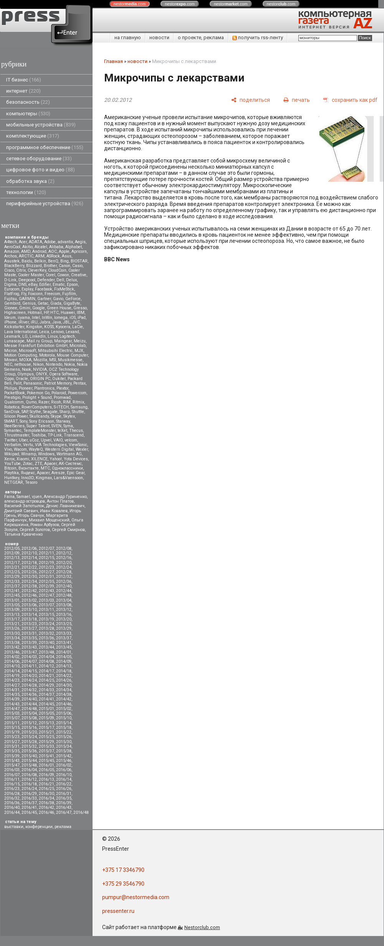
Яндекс (28, 472)
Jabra (45, 322)
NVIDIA (40, 369)
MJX (78, 350)
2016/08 (29, 774)
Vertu (28, 444)
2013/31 (29, 633)
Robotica (12, 407)
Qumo (31, 402)
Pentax (79, 383)
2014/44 (29, 704)
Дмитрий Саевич (21, 510)
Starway (63, 421)
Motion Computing (20, 355)
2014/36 (29, 694)
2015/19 (12, 732)
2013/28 (46, 628)
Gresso (80, 307)
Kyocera (63, 326)
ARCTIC (26, 256)
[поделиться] (250, 99)
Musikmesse (70, 359)
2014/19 (12, 675)
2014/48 (29, 708)
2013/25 (63, 623)
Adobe (50, 241)
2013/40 (46, 642)
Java (56, 322)
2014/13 (63, 666)
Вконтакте (28, 468)
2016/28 (12, 793)
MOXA (25, 359)
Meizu (80, 341)
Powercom (77, 392)
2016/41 (29, 807)
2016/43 (63, 807)
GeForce (73, 298)
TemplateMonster (39, 430)
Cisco (9, 270)
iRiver (23, 322)
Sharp (65, 411)
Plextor (62, 388)
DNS (22, 284)
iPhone (10, 322)
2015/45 (46, 760)
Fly (23, 293)
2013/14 (29, 614)
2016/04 (29, 769)
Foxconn (35, 293)
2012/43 (46, 590)
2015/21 (46, 732)
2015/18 (63, 727)
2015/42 (63, 755)
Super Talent (38, 425)
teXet (62, 430)
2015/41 (46, 755)
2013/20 (63, 619)
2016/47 (63, 812)
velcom (71, 440)
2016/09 (46, 774)
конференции (39, 826)
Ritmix (78, 402)
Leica (44, 331)
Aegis (80, 241)
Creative (78, 274)
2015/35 (12, 751)
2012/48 (63, 595)
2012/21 (12, 567)
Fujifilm (69, 293)
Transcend (74, 435)
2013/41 (63, 642)
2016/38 (46, 802)
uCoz (34, 440)
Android (39, 251)
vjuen (37, 496)
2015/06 (63, 713)
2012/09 (12, 553)
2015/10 (63, 717)
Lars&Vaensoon (68, 477)
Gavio (58, 298)
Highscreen (15, 312)
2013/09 (12, 609)
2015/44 (29, 760)
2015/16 (29, 727)
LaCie (77, 326)
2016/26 (63, 788)
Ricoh (56, 402)
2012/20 (63, 562)
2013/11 (46, 609)
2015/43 (12, 760)
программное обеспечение (44, 147)
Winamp (28, 453)
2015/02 (63, 708)
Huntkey (11, 477)
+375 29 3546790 (123, 884)
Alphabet (73, 246)
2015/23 (12, 736)
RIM (67, 402)
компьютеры (28, 113)
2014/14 (12, 671)
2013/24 (46, 623)
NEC (8, 364)
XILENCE (39, 458)
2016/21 (46, 784)
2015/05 (46, 713)
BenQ (53, 261)
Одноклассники (67, 468)
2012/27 (46, 571)
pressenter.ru (118, 911)
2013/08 (63, 604)
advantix (65, 241)
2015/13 (46, 722)
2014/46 (63, 704)
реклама (63, 826)
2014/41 (46, 699)
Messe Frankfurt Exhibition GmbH (36, 345)
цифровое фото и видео (40, 170)
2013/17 (12, 619)
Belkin (40, 261)
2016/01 (46, 765)
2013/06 (29, 604)
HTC (54, 312)
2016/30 (46, 793)
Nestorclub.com (202, 927)
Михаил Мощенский (49, 520)
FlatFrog (11, 293)
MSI (52, 359)
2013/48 (46, 652)
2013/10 (29, 609)
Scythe (35, 411)
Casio (77, 265)
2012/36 (63, 581)
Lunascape (14, 341)
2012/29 (12, 576)
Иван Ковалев (54, 510)
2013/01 (12, 600)
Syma (68, 425)
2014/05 (63, 656)
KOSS (49, 326)
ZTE (38, 463)
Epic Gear (75, 472)
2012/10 (29, 553)
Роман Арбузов (44, 524)
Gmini (24, 307)
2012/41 (12, 590)
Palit (17, 383)
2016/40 (12, 807)
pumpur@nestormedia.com (135, 897)
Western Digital (59, 449)
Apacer (43, 472)
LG (25, 336)
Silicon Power (16, 416)
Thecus (76, 430)
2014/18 (63, 671)
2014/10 (12, 666)
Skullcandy (39, 416)
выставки (13, 826)
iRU (34, 322)
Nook (26, 369)
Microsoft (27, 350)
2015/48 (29, 765)
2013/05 (12, 604)
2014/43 (12, 704)
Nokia (69, 364)
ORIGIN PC (40, 378)
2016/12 (29, 779)
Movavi (10, 359)
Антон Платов (60, 501)
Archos (10, 256)
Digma (10, 284)
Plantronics (44, 388)
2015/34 (63, 746)
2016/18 (29, 784)
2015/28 (29, 741)
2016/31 (63, 793)
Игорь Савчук (31, 515)
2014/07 (29, 661)
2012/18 (29, 562)
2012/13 (12, 557)
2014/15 (29, 671)
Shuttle (78, 411)
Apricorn (79, 251)
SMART (11, 421)
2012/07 (46, 548)
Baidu (27, 261)
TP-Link (55, 435)
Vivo (8, 449)
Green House (59, 307)
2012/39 (46, 586)
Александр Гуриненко (65, 496)
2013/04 (63, 600)
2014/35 (12, 694)
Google (38, 307)
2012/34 (29, 581)
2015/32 (29, 746)
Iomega (61, 317)
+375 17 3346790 (123, 870)
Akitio (27, 246)
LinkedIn (38, 336)
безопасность (28, 102)
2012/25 (12, 571)
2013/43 (29, 647)
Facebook (43, 289)
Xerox (9, 458)
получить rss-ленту (257, 37)
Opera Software (63, 374)
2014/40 (29, 699)
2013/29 (63, 628)
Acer (23, 241)
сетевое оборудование (39, 158)
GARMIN (27, 298)
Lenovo (57, 331)
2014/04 (46, 656)
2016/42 (46, 807)
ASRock (53, 256)
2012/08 (63, 548)
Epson (72, 284)
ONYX (41, 374)
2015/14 (63, 722)
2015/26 (63, 736)
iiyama (24, 317)
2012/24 (63, 567)
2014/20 (29, 675)
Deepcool (26, 279)
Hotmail (35, 312)
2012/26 (29, 571)
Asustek (12, 261)
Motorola (47, 355)
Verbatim (12, 444)
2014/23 (12, 680)
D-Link (10, 279)
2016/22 (63, 784)
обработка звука (30, 181)
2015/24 (29, 736)
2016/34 (46, 798)
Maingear (63, 341)
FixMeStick (64, 289)
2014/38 (63, 694)
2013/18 (29, 619)
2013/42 (12, 647)
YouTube (12, 463)
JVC (76, 322)
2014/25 (46, 680)
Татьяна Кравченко (23, 534)
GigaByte (71, 303)
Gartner (44, 298)
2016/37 (29, 802)
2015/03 (12, 713)
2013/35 (29, 638)
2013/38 (12, 642)
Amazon (11, 251)
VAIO (58, 440)
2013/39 (29, 642)
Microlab (78, 345)
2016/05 (46, 769)
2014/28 (29, 685)
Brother (50, 265)
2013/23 (29, 623)
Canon (64, 265)
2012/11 (46, 553)
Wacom (20, 449)
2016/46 (46, 812)
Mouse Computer (72, 355)
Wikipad (11, 453)
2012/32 (63, 576)
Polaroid (58, 392)
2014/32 (29, 689)
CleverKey (37, 270)
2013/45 (63, 647)
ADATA (35, 241)
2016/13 (46, 779)
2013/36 (46, 638)
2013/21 (12, 623)
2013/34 (12, 638)
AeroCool (12, 246)
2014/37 (46, 694)
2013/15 (46, 614)
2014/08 (46, 661)
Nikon (38, 364)
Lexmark (12, 336)
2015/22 (63, 732)
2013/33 (63, 633)
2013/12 (63, 609)
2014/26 (63, 680)
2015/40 (29, 755)
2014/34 (63, 689)
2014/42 (63, 699)
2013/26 (12, 628)
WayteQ (36, 449)
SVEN (56, 425)
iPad (82, 317)
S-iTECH (61, 407)
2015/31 (12, 746)
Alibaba (56, 246)
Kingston (34, 326)
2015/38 (63, 751)
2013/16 (63, 614)
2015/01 (46, 708)
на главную (127, 37)
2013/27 (29, 628)
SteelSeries (14, 425)
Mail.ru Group (39, 341)
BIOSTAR (79, 261)
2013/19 (46, 619)
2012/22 (29, 567)
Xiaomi (23, 458)
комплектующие (32, 136)
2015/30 (63, 741)
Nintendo (54, 364)
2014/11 (29, 666)
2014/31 (12, 689)
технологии (26, 192)
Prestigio (12, 397)
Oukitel (59, 378)
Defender (46, 279)
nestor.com (130, 4)
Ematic (59, 284)
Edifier (45, 284)
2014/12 (46, 666)
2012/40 (63, 586)
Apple (64, 251)
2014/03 (29, 656)
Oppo (9, 378)
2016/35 (63, 798)
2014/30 (63, 685)
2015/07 (12, 717)
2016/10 (63, 774)
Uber (23, 440)
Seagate (50, 411)
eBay (32, 284)
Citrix (21, 270)
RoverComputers (37, 407)
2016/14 (63, 779)
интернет (23, 91)
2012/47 (46, 595)
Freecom (52, 293)
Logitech (67, 336)
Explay (27, 289)
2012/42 (29, 590)
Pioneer (25, 388)
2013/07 (46, 604)
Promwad (62, 397)
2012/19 (46, 562)
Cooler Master (31, 274)
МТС (45, 468)
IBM (80, 312)
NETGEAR (13, 482)
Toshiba (38, 435)
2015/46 (63, 760)
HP (46, 312)
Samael (23, 496)
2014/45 (46, 704)
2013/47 (29, 652)
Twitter (10, 440)
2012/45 (12, 595)
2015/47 (12, 765)
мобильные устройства (41, 125)
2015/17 (46, 727)
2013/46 (12, 652)
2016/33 (29, 798)
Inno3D (27, 477)
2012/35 (46, 581)
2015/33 (46, 746)
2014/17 (46, 671)
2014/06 (12, 661)
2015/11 (12, 722)
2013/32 (46, 633)
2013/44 (46, 647)
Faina (9, 496)
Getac (43, 303)
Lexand (72, 331)
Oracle (22, 378)
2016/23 (12, 788)
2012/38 (29, 586)
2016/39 (63, 802)
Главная (113, 61)
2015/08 (29, 717)
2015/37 (46, 751)
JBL (66, 322)
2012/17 (12, 562)
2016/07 (12, 774)
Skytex (69, 416)
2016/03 (12, 769)
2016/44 (12, 812)
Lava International (20, 331)
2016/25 (46, 788)
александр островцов (24, 501)
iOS (73, 317)
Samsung (79, 407)
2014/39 (12, 699)
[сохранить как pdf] (350, 99)
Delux (71, 279)
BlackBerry (14, 265)
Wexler (82, 449)
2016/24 (29, 788)
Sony (23, 421)
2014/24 (29, 680)
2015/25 (46, 736)
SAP (25, 411)
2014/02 (12, 656)
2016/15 (12, 784)
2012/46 (29, 595)
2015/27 (12, 741)
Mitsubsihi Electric (55, 350)
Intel (36, 317)
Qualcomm (14, 402)
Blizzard (34, 265)
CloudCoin (57, 270)
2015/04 (29, 713)
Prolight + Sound (37, 397)
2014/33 (46, 689)
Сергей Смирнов (68, 529)
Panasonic (32, 383)
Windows (46, 453)
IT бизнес (23, 80)
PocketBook (14, 392)
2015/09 (46, 717)
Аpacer (50, 463)
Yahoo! (56, 458)
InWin (47, 317)
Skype (56, 416)
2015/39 (12, 755)
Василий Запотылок (24, 505)
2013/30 (12, 633)
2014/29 (46, 685)
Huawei (68, 312)
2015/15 (12, 727)
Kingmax (44, 477)
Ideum (10, 317)
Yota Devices (76, 458)
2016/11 (12, 779)
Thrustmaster (16, 435)
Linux (53, 336)
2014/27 (12, 685)
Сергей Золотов (35, 529)
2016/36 (12, 802)
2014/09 (63, 661)
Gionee (10, 307)
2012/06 (29, 548)
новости (159, 37)
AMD (25, 251)
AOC (52, 251)
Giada (55, 303)
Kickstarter (14, 326)
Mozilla (40, 359)
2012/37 (12, 586)
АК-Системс (70, 463)
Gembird (12, 303)
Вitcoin (10, 468)
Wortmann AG (69, 453)
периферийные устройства (44, 203)
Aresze (58, 472)
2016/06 (63, 769)
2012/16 (63, 557)
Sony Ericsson (41, 421)
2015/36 (29, 751)
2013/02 (29, 600)
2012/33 (12, 581)
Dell (60, 279)
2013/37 (63, 638)
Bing (64, 261)
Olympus (25, 374)
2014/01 (63, 652)
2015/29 (46, 741)
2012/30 (29, 576)
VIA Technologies (51, 444)
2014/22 (63, 675)
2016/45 (29, 812)
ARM (40, 256)
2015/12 (29, 722)
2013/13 (12, 614)
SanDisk (12, 411)
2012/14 (29, 557)
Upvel (46, 440)
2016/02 (63, 765)
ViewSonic (78, 444)
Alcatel (41, 246)
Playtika (11, 472)
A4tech (10, 241)
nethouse (22, 364)
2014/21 (46, 675)
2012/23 (46, 567)
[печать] (296, 99)
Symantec (13, 430)
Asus (66, 256)
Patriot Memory (57, 383)
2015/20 (29, 732)
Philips (10, 388)
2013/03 (46, 600)
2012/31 (46, 576)
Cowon (63, 274)
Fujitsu (10, 298)
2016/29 (29, 793)
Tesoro (31, 482)
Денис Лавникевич (65, 505)
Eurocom (12, 289)
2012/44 (63, 590)
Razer (43, 402)
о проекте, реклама (201, 37)
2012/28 (63, 571)
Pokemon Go (38, 392)
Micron (10, 350)
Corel (50, 274)
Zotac (28, 463)
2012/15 (46, 557)
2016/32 (12, 798)
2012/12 (63, 553)
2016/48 (81, 812)
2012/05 (12, 548)
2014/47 (12, 708)
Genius (29, 303)
